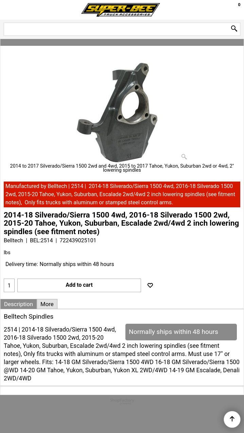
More (47, 304)
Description (18, 304)
